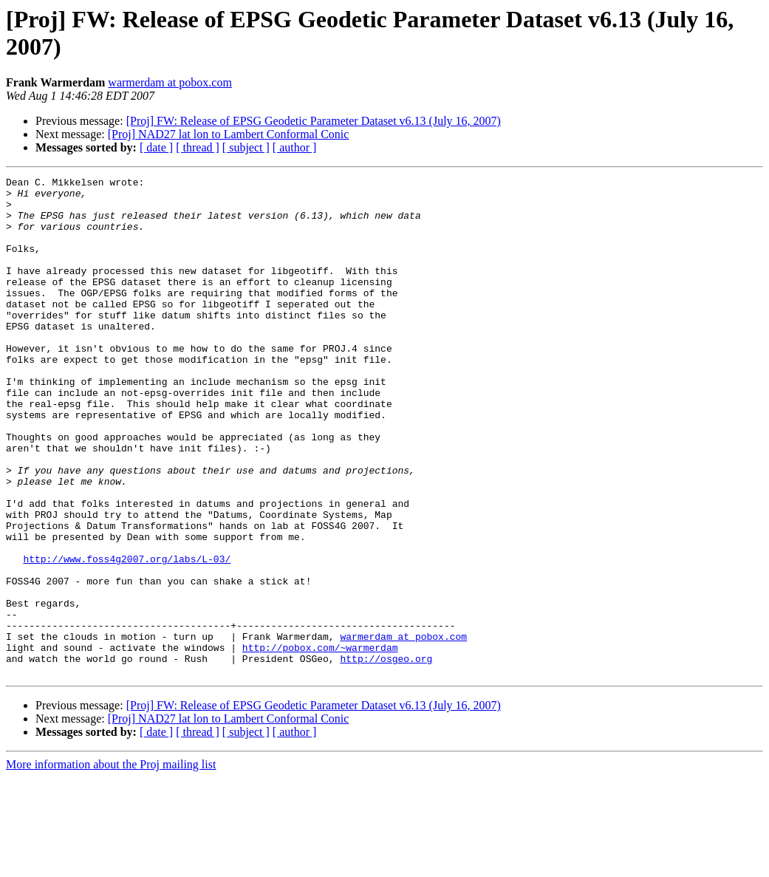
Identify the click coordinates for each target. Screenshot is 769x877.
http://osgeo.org (386, 755)
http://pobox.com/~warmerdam (320, 742)
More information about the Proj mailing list (111, 864)
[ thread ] (197, 147)
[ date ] (156, 147)
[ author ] (295, 147)
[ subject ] (246, 147)
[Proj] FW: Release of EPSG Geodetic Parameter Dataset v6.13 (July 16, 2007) (313, 121)
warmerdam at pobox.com (170, 82)
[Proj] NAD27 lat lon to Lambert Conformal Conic (228, 134)
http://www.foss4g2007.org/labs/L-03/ (126, 636)
